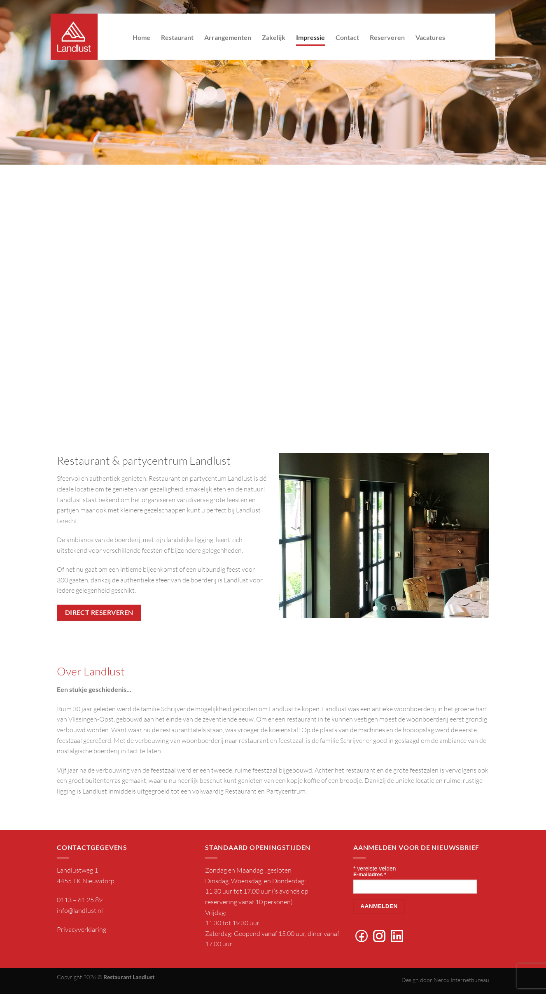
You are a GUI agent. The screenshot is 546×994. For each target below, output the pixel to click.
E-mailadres (369, 875)
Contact (347, 37)
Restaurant (177, 37)
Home (141, 37)
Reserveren (387, 37)
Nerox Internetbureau (461, 979)
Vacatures (430, 37)
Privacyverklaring (81, 929)
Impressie (310, 37)
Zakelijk (273, 37)
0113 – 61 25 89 (80, 900)
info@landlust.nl (80, 910)
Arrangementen (227, 37)
